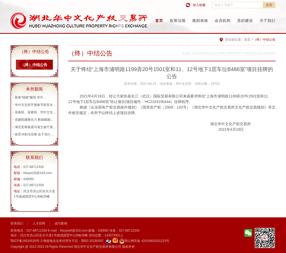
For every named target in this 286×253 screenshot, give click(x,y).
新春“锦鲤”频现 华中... (30, 97)
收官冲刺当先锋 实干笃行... (34, 134)
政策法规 (178, 20)
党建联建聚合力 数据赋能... (34, 119)
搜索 (269, 5)
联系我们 (17, 223)
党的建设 (245, 20)
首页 (159, 20)
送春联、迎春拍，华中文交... (35, 112)
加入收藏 (199, 5)
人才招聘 (39, 223)
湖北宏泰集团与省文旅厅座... (35, 127)
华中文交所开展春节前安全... (35, 105)
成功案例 (60, 223)
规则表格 (200, 20)
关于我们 (267, 20)
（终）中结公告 (34, 65)
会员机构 (222, 20)
